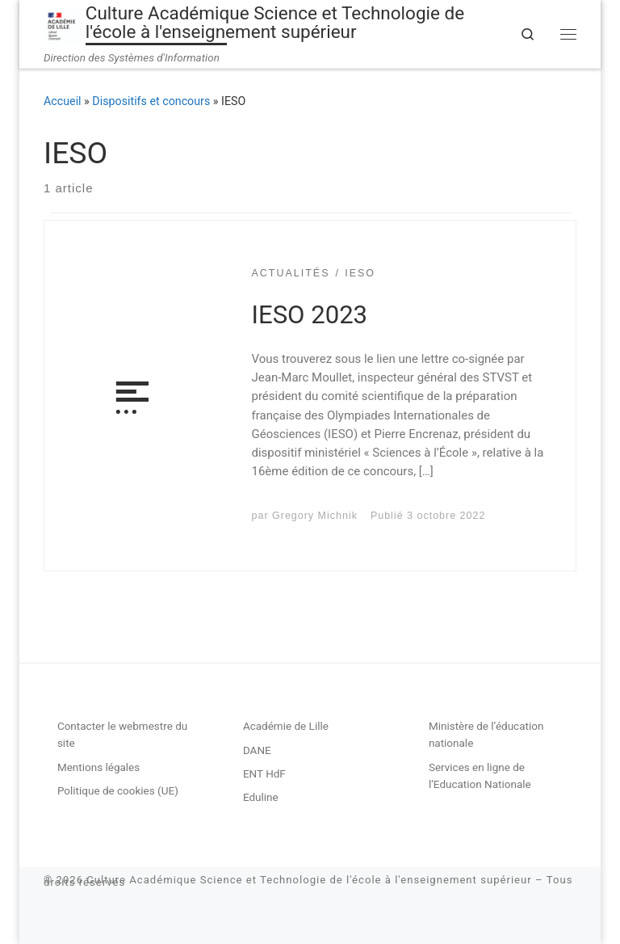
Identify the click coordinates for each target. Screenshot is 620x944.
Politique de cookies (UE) (117, 790)
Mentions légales (98, 767)
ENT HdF (264, 773)
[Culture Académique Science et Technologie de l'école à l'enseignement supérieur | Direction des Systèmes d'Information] (62, 25)
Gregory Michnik (315, 515)
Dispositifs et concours (151, 101)
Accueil (63, 101)
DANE (257, 750)
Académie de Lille (286, 725)
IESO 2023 (310, 315)
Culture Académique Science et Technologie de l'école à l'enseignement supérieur (308, 880)
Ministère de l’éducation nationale (486, 734)
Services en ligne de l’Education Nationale (480, 775)
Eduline (261, 796)
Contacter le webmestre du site (122, 734)
